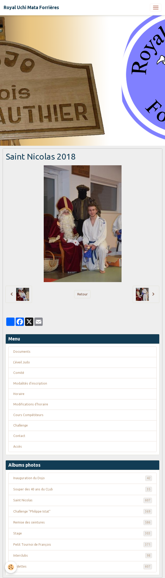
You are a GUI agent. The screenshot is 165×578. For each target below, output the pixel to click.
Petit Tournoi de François (82, 544)
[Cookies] (11, 567)
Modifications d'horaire (30, 404)
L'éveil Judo (21, 362)
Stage (82, 533)
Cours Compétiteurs (28, 415)
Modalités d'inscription (30, 383)
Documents (21, 351)
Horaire (18, 394)
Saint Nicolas (82, 500)
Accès (17, 446)
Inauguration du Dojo (82, 478)
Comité (18, 372)
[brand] (31, 7)
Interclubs (82, 555)
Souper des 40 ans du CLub (82, 489)
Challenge (20, 425)
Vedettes (82, 566)
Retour (82, 294)
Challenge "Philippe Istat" (82, 511)
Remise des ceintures (82, 522)
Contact (19, 435)
